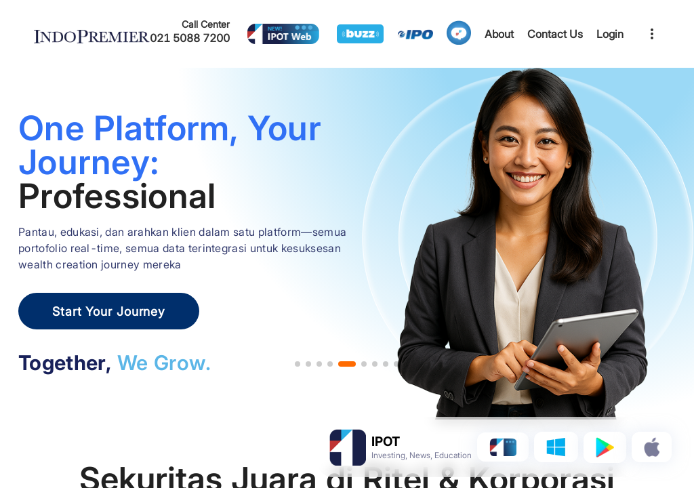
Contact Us (555, 34)
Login (610, 34)
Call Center (206, 24)
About (499, 34)
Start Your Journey (108, 311)
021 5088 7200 (190, 38)
